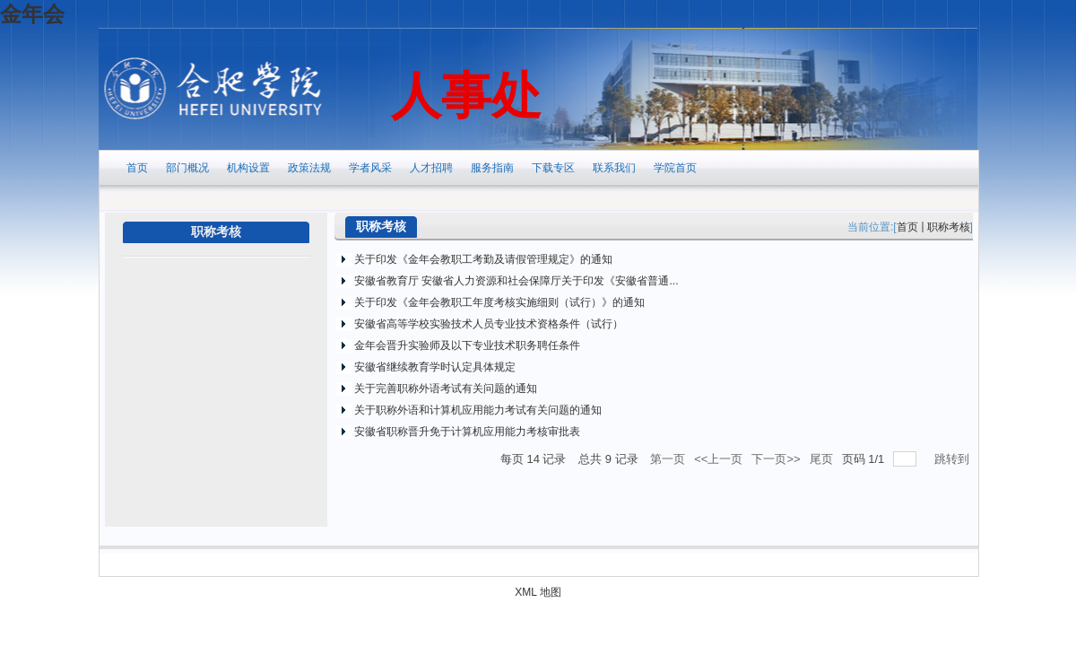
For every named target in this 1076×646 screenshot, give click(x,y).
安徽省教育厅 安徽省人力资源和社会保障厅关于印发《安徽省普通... (516, 281)
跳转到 (953, 459)
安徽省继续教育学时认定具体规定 (435, 367)
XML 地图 (538, 592)
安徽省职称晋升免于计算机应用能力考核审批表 (467, 431)
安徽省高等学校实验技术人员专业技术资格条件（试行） (488, 324)
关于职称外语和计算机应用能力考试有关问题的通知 (478, 410)
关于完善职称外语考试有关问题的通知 (445, 388)
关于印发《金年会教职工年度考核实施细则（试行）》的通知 (499, 302)
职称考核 (948, 227)
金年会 (32, 14)
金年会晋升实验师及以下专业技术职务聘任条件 (467, 345)
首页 (907, 227)
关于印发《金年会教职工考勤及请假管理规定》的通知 (483, 259)
